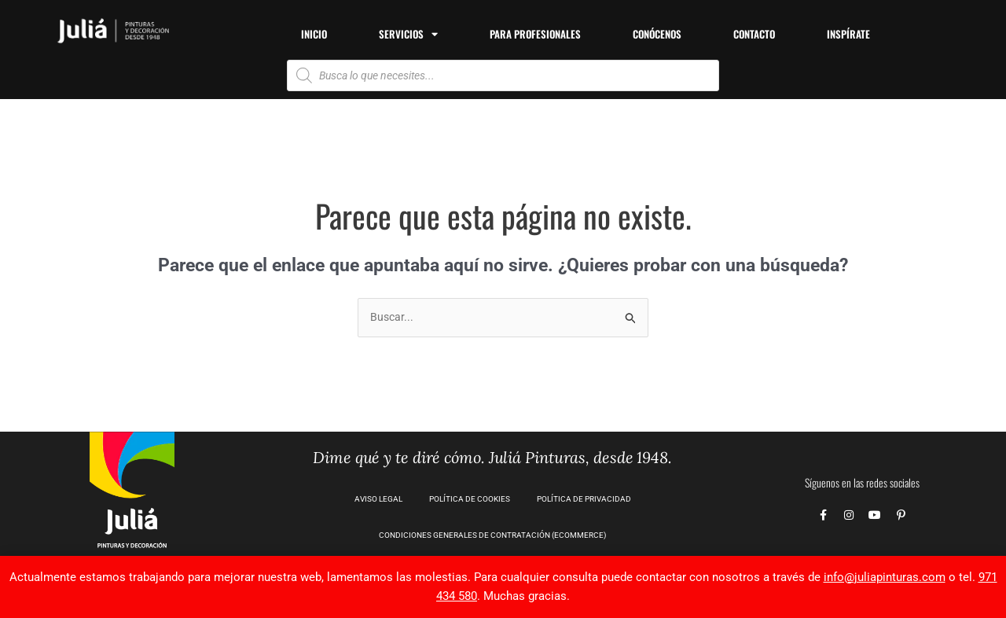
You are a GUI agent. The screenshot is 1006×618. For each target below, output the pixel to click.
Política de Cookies (469, 499)
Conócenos (657, 34)
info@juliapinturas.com (884, 577)
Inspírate (848, 34)
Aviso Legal (378, 499)
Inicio (314, 34)
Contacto (754, 34)
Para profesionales (535, 34)
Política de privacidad (584, 499)
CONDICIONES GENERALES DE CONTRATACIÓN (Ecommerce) (492, 536)
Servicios (408, 34)
